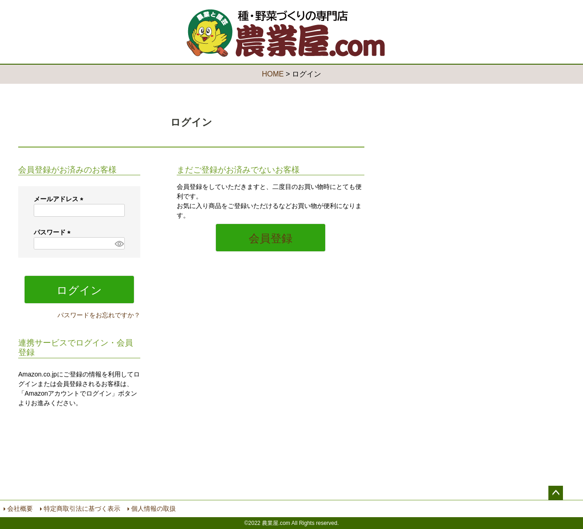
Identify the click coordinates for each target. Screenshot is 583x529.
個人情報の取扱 (153, 508)
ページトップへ (555, 493)
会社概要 (20, 508)
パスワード (54, 232)
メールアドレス (60, 199)
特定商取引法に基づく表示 (82, 508)
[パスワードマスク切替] (118, 243)
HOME (273, 74)
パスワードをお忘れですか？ (98, 315)
